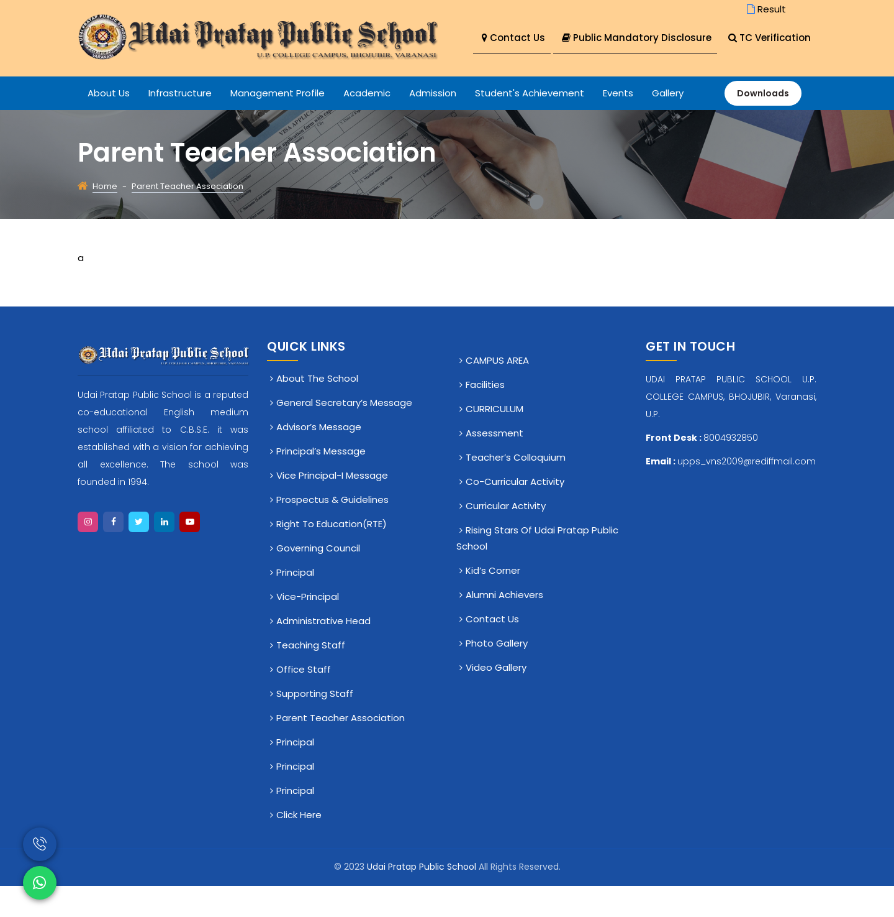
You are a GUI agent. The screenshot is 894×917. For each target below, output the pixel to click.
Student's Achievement (529, 124)
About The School (317, 409)
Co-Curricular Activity (515, 512)
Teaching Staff (310, 676)
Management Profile (277, 124)
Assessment (494, 464)
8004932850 (730, 469)
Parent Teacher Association (340, 748)
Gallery (668, 124)
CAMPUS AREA (497, 391)
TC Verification (523, 69)
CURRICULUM (494, 439)
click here (299, 845)
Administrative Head (323, 651)
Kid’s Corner (493, 601)
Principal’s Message (321, 482)
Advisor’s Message (318, 457)
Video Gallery (496, 698)
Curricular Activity (506, 536)
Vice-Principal (307, 627)
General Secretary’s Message (344, 433)
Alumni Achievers (504, 625)
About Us (109, 124)
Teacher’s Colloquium (516, 488)
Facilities (485, 415)
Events (618, 124)
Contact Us (513, 37)
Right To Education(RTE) (331, 554)
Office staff (303, 700)
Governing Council (318, 579)
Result (765, 9)
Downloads (763, 124)
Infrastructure (180, 124)
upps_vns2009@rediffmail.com (746, 492)
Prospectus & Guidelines (332, 530)
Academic (367, 124)
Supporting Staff (314, 724)
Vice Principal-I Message (332, 506)
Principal (295, 603)
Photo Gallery (497, 674)
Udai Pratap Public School (423, 898)
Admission (432, 124)
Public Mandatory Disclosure (638, 37)
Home (105, 217)
